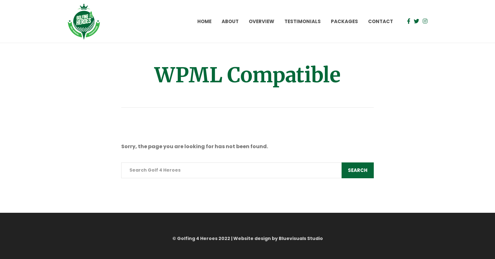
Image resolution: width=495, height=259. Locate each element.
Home (204, 21)
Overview (261, 21)
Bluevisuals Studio (301, 238)
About (230, 21)
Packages (344, 21)
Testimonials (302, 21)
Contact (380, 21)
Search (357, 170)
